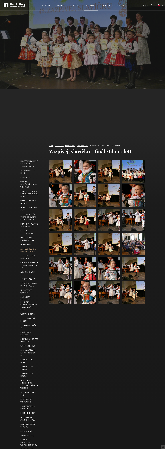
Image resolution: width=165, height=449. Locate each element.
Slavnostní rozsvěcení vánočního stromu (28, 442)
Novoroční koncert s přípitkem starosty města (29, 163)
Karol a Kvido (26, 431)
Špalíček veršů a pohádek (27, 407)
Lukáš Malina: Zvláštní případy (27, 418)
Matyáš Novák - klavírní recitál (27, 239)
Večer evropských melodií (28, 202)
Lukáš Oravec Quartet (26, 291)
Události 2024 (82, 146)
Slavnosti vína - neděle (27, 374)
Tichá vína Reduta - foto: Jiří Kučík (28, 284)
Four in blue (25, 244)
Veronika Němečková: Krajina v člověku (28, 184)
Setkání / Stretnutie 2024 (27, 232)
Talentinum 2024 (27, 314)
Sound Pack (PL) (27, 435)
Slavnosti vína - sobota (27, 367)
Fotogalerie (70, 146)
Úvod (51, 146)
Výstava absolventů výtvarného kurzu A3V (29, 265)
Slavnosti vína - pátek (27, 361)
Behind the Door (27, 413)
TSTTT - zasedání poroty (27, 319)
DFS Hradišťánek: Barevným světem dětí (27, 353)
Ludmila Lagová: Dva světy (28, 208)
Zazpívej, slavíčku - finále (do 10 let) (28, 250)
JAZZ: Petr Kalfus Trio (28, 393)
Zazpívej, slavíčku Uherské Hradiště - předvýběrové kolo (28, 217)
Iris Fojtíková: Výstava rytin (26, 400)
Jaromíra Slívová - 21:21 (28, 273)
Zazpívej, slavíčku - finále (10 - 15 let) (28, 257)
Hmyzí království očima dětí (27, 425)
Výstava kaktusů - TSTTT (28, 326)
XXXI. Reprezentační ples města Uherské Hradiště (29, 194)
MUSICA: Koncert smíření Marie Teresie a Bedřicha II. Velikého (29, 384)
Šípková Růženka (27, 279)
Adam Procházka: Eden (27, 171)
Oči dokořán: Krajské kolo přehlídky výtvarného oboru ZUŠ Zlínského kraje (28, 303)
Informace (59, 146)
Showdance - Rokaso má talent (29, 340)
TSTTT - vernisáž (27, 346)
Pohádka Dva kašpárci (25, 333)
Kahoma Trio (25, 177)
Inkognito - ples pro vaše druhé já (29, 225)
